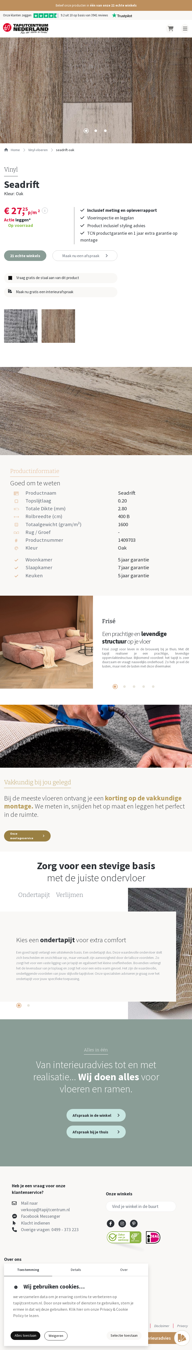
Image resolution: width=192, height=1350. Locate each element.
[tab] (86, 130)
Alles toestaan (25, 1335)
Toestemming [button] (28, 1269)
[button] (96, 5)
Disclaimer (161, 1326)
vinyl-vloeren (38, 150)
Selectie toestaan (124, 1335)
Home (12, 150)
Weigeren (56, 1335)
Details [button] (76, 1269)
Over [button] (124, 1269)
